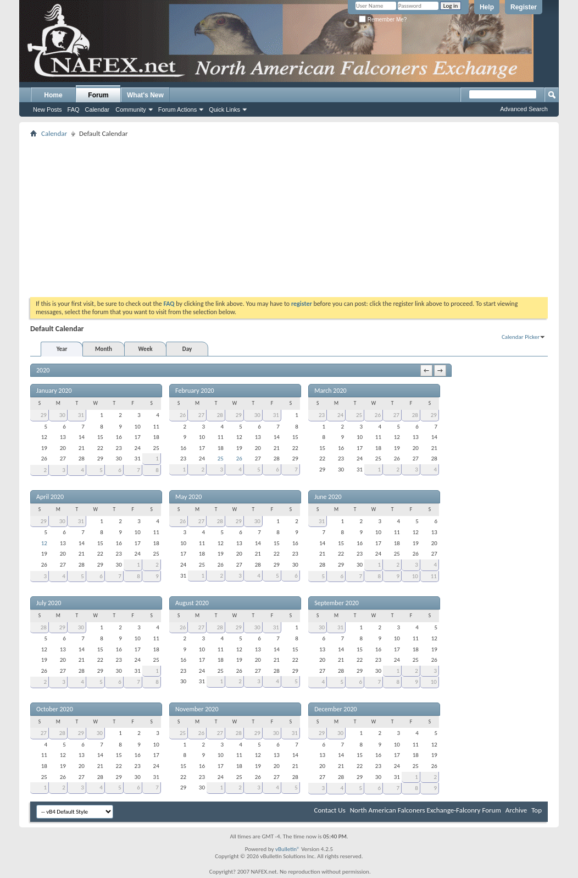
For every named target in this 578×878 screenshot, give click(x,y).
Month (103, 349)
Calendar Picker (521, 337)
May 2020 (188, 497)
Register (523, 7)
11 (434, 576)
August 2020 (192, 603)
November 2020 (196, 709)
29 (44, 415)
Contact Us (330, 810)
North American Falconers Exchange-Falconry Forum (425, 810)
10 (415, 576)
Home (53, 95)
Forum (98, 95)
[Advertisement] (289, 217)
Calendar (97, 109)
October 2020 (54, 709)
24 (340, 415)
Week (145, 349)
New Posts (47, 109)
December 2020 (335, 709)
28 (220, 415)
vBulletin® (287, 849)
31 (81, 415)
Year (62, 349)
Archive (516, 810)
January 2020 (54, 390)
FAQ (74, 109)
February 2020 (194, 390)
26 (183, 415)
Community (130, 109)
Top (536, 810)
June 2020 (327, 497)
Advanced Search (524, 109)
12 (44, 543)
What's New (145, 95)
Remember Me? (383, 20)
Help (487, 7)
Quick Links (224, 109)
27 (201, 415)
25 (221, 458)
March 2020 (330, 390)
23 (322, 415)
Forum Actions (177, 109)
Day (187, 349)
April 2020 (50, 497)
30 (62, 415)
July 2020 (48, 603)
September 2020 (336, 603)
